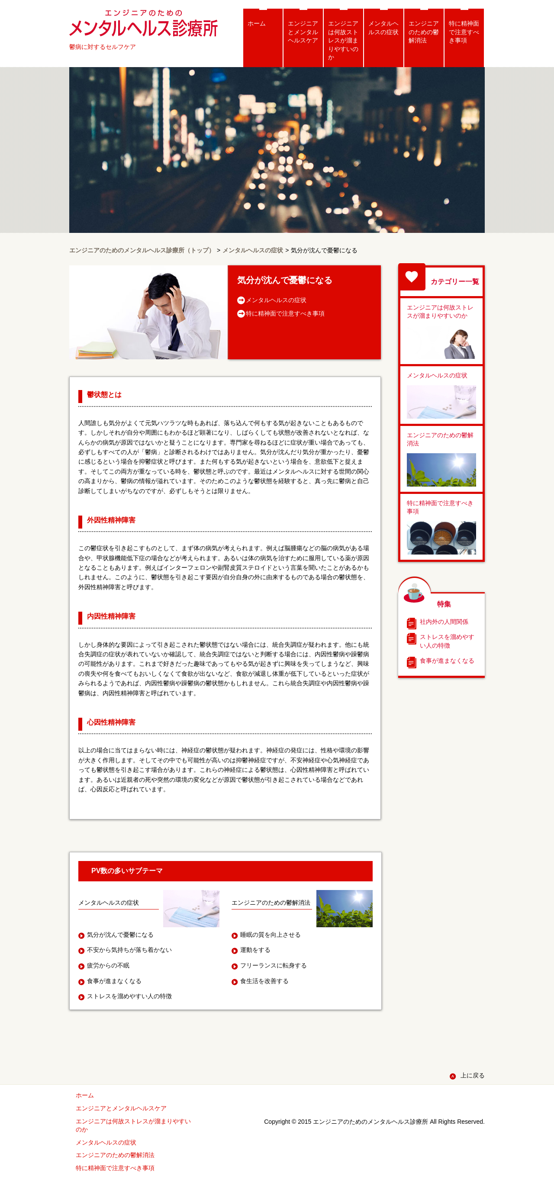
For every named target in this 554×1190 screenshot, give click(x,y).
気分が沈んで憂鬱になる (120, 934)
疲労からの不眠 (108, 965)
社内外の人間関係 (444, 621)
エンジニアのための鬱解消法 (424, 32)
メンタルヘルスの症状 (383, 27)
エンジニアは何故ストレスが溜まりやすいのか (343, 40)
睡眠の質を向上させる (270, 934)
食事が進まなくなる (447, 660)
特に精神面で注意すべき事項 (464, 32)
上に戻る (473, 1075)
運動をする (255, 949)
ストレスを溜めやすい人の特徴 (447, 641)
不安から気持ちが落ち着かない (129, 949)
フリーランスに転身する (273, 965)
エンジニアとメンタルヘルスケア (303, 32)
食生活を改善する (264, 980)
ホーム (257, 23)
